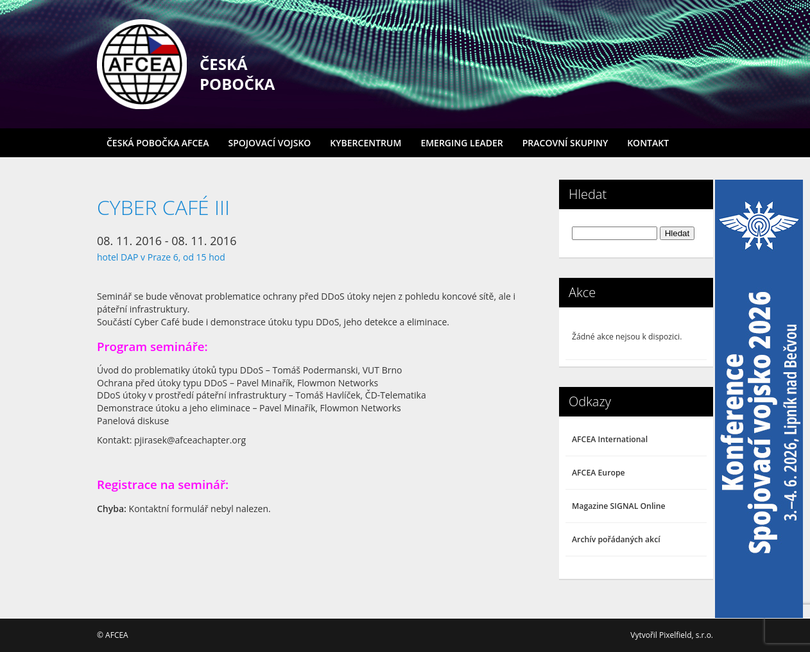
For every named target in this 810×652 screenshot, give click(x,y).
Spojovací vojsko (269, 143)
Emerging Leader (461, 143)
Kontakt (648, 143)
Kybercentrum (365, 143)
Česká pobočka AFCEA (158, 143)
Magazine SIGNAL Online (619, 506)
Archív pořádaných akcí (616, 539)
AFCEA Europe (598, 472)
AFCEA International (610, 439)
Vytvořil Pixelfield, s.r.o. (671, 635)
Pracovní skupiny (565, 143)
